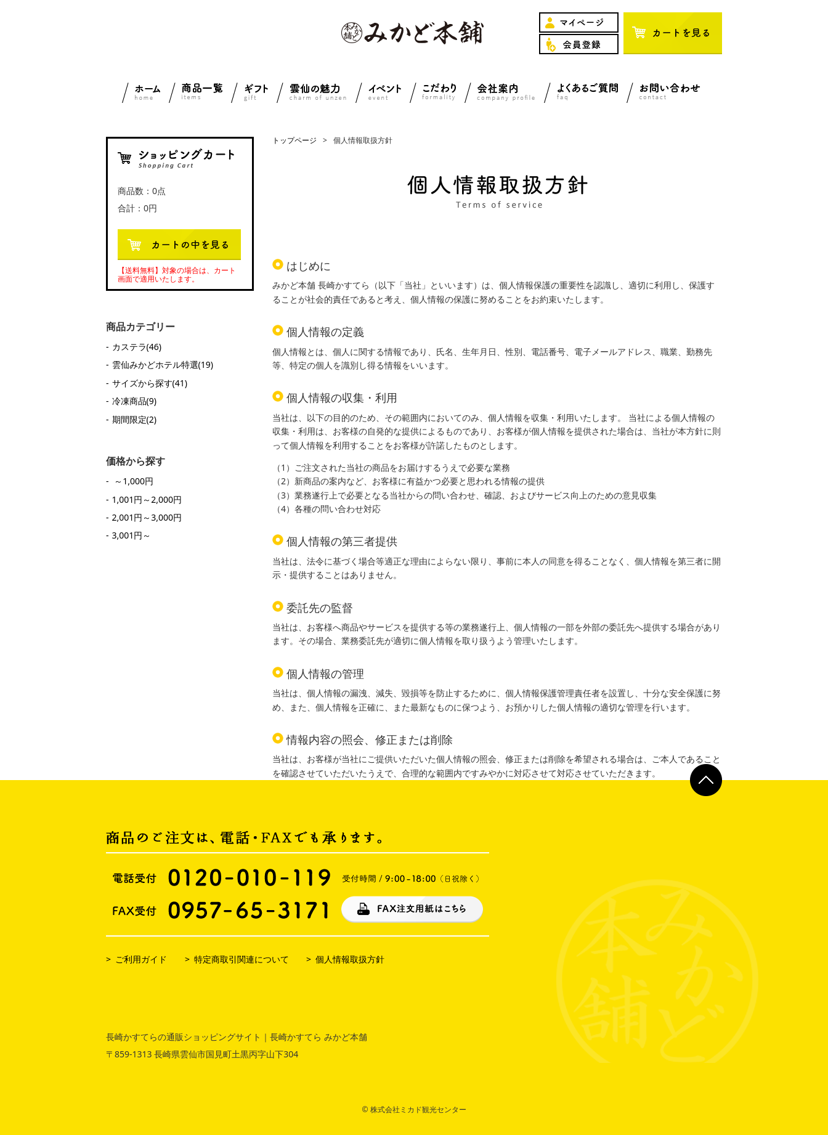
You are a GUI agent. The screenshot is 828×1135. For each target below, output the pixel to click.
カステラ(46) (136, 346)
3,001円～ (132, 535)
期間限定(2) (134, 419)
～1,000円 (132, 481)
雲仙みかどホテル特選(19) (162, 364)
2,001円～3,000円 (147, 517)
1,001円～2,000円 (147, 499)
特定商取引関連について (241, 959)
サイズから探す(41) (149, 383)
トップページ (294, 140)
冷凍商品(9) (134, 401)
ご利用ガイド (141, 959)
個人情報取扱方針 (349, 959)
